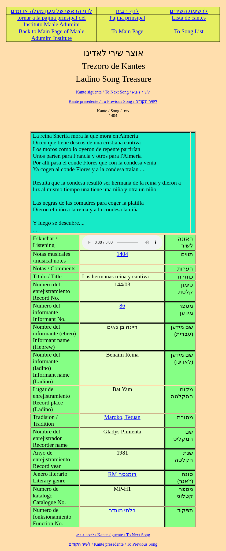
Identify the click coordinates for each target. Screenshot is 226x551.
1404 (122, 254)
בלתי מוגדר (122, 510)
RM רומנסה (122, 474)
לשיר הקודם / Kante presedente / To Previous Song (113, 101)
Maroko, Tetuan (122, 417)
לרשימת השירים (189, 11)
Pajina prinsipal (127, 17)
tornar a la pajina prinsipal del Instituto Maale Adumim (51, 21)
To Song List (188, 31)
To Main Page (127, 31)
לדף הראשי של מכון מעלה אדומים (51, 11)
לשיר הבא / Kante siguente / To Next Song (113, 92)
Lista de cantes (189, 17)
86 (122, 305)
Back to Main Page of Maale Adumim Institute (51, 34)
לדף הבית (127, 11)
